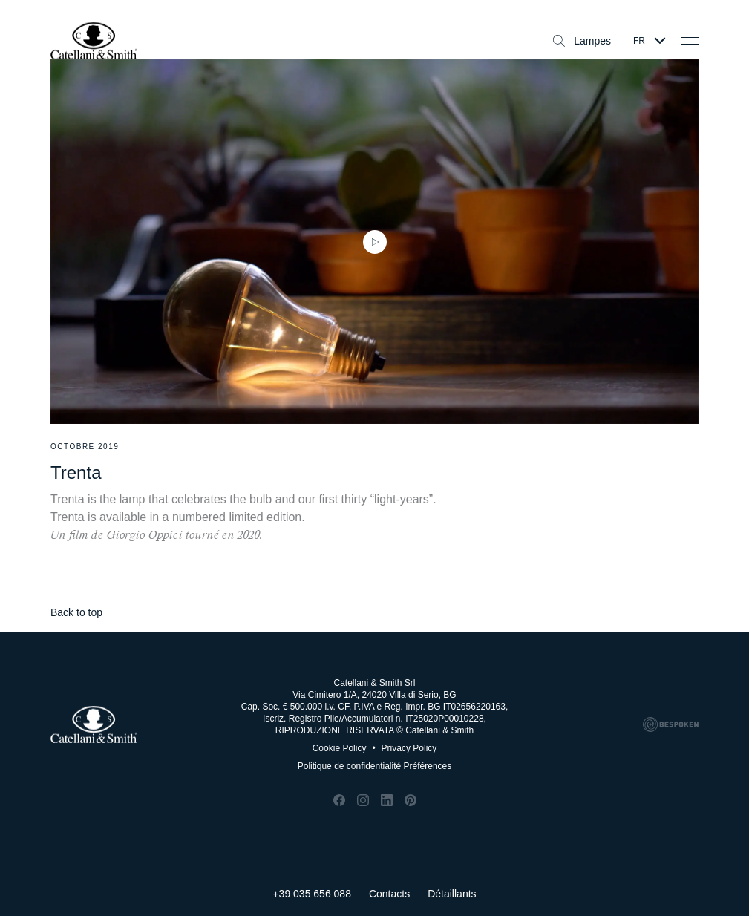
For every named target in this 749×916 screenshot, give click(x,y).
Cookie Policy (340, 748)
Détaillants (452, 894)
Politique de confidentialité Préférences (374, 766)
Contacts (389, 894)
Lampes (582, 41)
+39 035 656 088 (311, 894)
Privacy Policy (404, 748)
